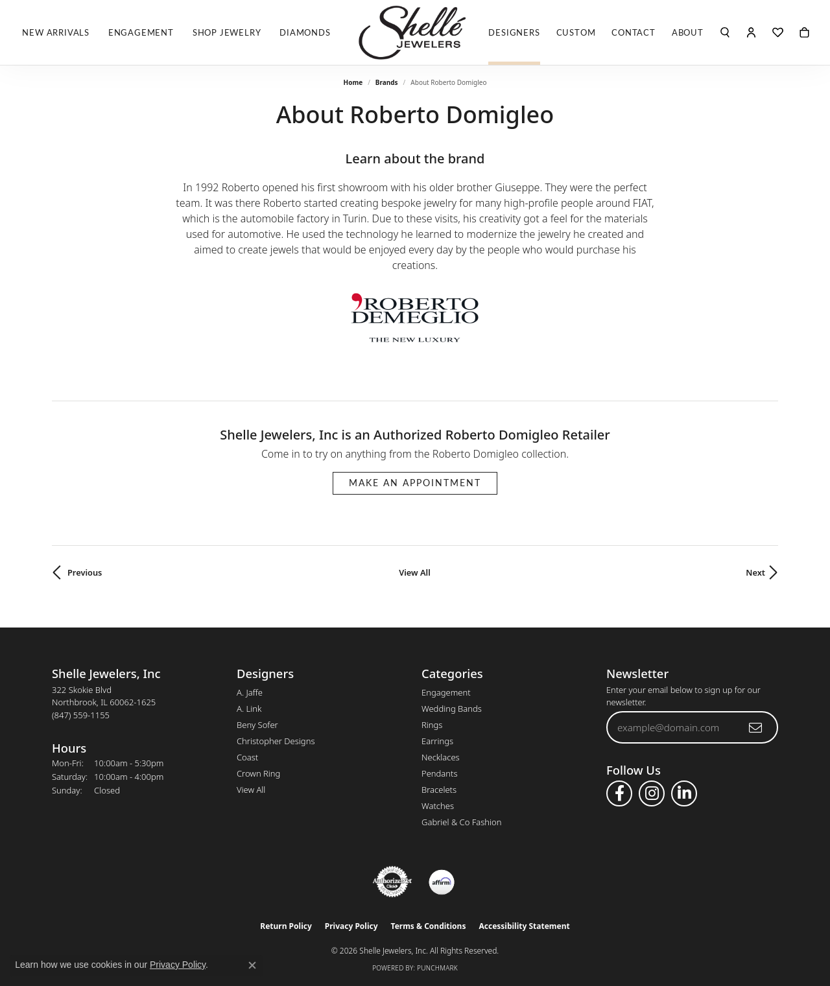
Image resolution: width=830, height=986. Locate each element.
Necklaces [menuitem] (440, 757)
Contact (633, 32)
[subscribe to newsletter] (756, 727)
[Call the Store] (81, 715)
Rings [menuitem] (431, 725)
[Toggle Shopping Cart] (804, 32)
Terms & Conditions (428, 926)
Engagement (141, 32)
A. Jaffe (250, 692)
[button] (725, 32)
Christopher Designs (275, 741)
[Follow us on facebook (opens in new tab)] (619, 793)
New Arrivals (55, 32)
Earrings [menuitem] (437, 741)
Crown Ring (258, 773)
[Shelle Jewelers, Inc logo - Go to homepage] (415, 32)
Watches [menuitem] (437, 806)
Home (353, 82)
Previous (84, 572)
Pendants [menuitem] (439, 773)
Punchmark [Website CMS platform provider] (437, 967)
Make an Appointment (415, 482)
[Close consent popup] (252, 965)
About (688, 32)
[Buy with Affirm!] (441, 881)
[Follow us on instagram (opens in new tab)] (652, 793)
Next (755, 572)
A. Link (249, 708)
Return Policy (286, 926)
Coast (247, 757)
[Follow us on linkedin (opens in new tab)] (684, 793)
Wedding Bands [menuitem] (451, 708)
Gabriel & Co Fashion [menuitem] (461, 822)
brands (386, 82)
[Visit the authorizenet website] (392, 881)
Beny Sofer (257, 725)
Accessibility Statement (524, 926)
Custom (576, 32)
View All (415, 572)
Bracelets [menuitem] (438, 789)
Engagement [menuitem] (446, 692)
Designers (514, 32)
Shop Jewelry (227, 32)
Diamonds (304, 32)
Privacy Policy (351, 926)
